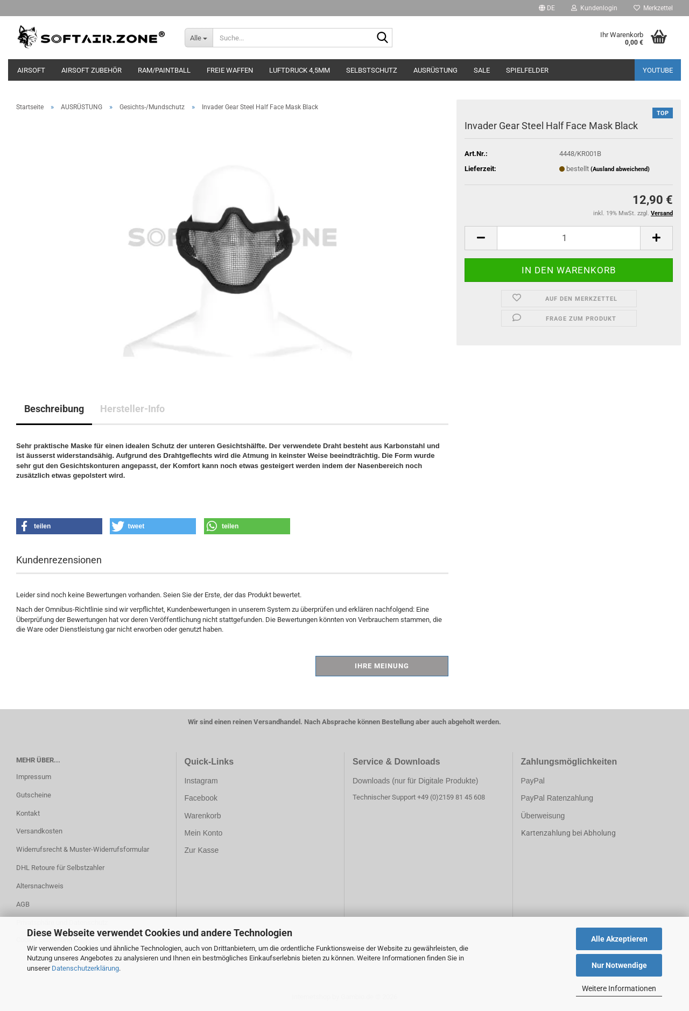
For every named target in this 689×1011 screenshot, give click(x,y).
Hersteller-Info (132, 408)
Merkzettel (653, 8)
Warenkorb (203, 815)
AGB (23, 904)
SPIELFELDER (527, 70)
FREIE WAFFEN (230, 70)
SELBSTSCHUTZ (371, 70)
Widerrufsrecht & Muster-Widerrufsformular (82, 849)
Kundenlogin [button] (594, 8)
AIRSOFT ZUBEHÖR (91, 70)
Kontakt (28, 813)
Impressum (33, 777)
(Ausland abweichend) (620, 169)
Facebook (201, 798)
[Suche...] (199, 37)
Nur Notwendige (619, 965)
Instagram (201, 780)
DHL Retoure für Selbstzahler (60, 868)
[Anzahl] (569, 238)
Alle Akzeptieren (619, 939)
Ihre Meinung (382, 666)
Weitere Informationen (619, 988)
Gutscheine (33, 795)
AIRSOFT (31, 70)
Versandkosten (39, 831)
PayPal (533, 780)
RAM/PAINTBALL (164, 70)
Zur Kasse (202, 850)
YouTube (658, 70)
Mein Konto (204, 833)
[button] (547, 8)
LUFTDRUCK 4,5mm (299, 70)
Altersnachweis (40, 886)
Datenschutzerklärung (85, 968)
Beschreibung (54, 408)
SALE (482, 70)
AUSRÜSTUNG (435, 70)
